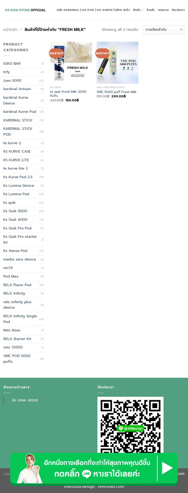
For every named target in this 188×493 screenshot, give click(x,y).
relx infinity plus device (17, 304)
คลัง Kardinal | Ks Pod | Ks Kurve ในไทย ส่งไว (93, 10)
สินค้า (138, 10)
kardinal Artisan (17, 89)
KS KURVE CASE (17, 151)
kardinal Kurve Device (15, 100)
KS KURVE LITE (16, 160)
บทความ (163, 10)
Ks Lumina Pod (16, 194)
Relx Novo (11, 330)
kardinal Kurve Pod (19, 111)
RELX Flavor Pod (17, 285)
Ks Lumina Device (18, 185)
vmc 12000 (12, 347)
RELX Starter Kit (17, 339)
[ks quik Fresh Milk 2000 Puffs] (71, 63)
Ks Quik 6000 (15, 219)
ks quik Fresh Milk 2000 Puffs (68, 94)
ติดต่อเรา (178, 10)
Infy (6, 72)
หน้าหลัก (10, 29)
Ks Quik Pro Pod (17, 228)
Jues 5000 (12, 80)
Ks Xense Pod (15, 250)
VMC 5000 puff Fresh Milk (116, 92)
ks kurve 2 (12, 143)
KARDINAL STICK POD (17, 131)
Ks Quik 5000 (15, 211)
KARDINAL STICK (17, 120)
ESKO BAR (11, 63)
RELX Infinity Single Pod (20, 319)
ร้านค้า (150, 10)
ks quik (9, 202)
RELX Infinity (14, 293)
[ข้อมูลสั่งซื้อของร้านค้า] (164, 29)
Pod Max (11, 276)
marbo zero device (19, 259)
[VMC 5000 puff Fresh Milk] (117, 63)
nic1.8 (8, 267)
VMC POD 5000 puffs (16, 358)
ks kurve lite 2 (15, 168)
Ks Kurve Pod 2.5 (17, 177)
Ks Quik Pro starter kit (20, 239)
